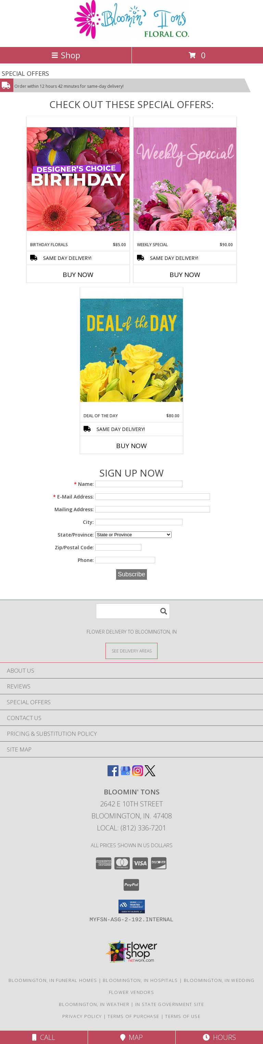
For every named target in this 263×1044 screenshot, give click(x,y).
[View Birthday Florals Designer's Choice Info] (78, 179)
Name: (84, 484)
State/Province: (76, 534)
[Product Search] (133, 611)
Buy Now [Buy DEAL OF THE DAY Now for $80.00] (131, 445)
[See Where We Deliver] (131, 650)
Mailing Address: (74, 509)
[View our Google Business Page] (125, 774)
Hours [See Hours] (219, 1037)
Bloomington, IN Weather (94, 1004)
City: (88, 522)
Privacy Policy (82, 1016)
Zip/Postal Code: (74, 547)
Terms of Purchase (133, 1016)
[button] (131, 906)
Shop (65, 55)
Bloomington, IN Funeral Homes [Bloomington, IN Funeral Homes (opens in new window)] (53, 980)
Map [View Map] (131, 1037)
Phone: (86, 560)
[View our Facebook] (113, 774)
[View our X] (150, 774)
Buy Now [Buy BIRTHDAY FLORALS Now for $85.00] (78, 274)
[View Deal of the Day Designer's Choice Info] (131, 350)
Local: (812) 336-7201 (131, 827)
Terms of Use (183, 1016)
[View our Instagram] (137, 774)
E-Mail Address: (73, 496)
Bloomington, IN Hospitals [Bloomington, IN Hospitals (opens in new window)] (140, 980)
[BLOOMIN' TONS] (131, 37)
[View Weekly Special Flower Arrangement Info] (185, 179)
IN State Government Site (169, 1004)
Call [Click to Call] (43, 1037)
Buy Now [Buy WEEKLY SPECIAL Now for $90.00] (185, 274)
